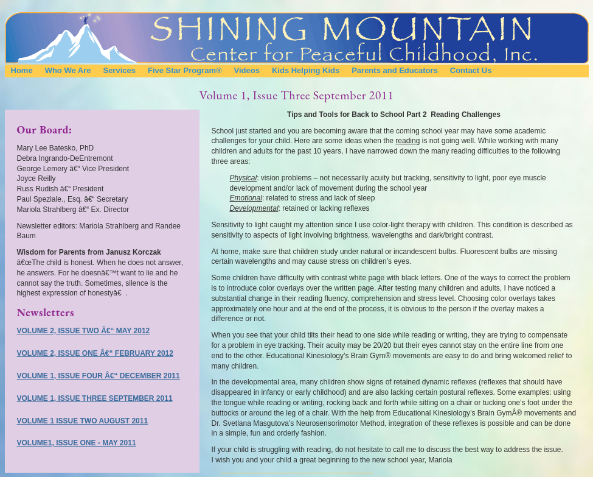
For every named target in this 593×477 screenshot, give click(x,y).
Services (119, 70)
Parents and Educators (395, 70)
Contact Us (471, 70)
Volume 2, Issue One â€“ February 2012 (95, 353)
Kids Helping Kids (305, 70)
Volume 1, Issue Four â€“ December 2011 (98, 376)
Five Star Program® (185, 70)
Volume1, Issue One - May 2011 (76, 443)
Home (22, 70)
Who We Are (68, 70)
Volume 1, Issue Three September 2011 (95, 398)
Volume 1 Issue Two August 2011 (82, 421)
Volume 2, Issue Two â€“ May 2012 (83, 331)
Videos (247, 70)
